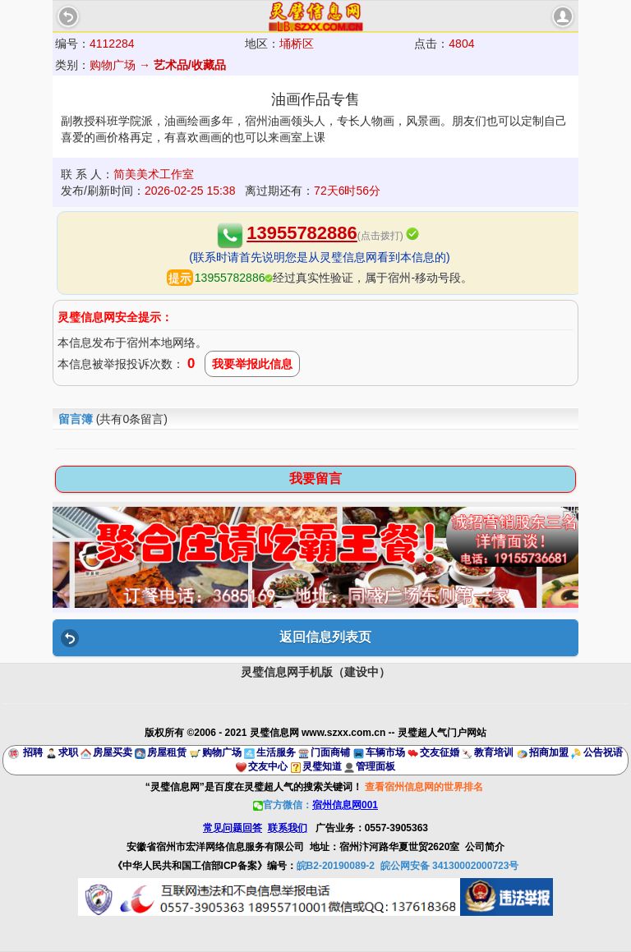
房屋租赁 (167, 752)
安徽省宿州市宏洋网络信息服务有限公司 (215, 847)
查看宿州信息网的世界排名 (424, 787)
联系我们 (287, 828)
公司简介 (484, 847)
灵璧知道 (322, 766)
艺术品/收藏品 (190, 64)
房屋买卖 (112, 752)
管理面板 (375, 766)
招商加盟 (549, 752)
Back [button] (68, 16)
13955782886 (301, 233)
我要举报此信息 (252, 363)
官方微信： (315, 805)
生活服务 (276, 752)
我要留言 (315, 478)
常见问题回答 (232, 828)
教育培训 (494, 752)
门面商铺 (330, 752)
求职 (68, 752)
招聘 (33, 752)
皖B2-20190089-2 (336, 866)
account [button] (562, 16)
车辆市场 (385, 752)
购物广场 (222, 752)
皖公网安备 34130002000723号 (449, 866)
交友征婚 (439, 752)
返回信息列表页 (325, 637)
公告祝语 (603, 752)
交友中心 (268, 766)
